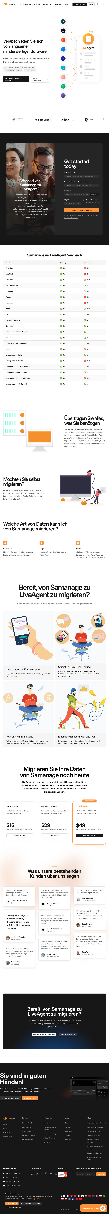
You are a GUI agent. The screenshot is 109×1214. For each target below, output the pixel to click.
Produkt (38, 4)
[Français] (68, 1196)
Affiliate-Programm (49, 1138)
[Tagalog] (73, 1199)
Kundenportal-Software (94, 1153)
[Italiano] (79, 1196)
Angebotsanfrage (27, 1139)
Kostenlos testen (79, 4)
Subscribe (101, 1174)
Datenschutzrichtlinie (71, 218)
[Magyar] (75, 1196)
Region (66, 200)
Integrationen (7, 1136)
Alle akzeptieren (11, 1203)
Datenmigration (27, 1127)
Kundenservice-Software (95, 1127)
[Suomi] (64, 1196)
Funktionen (7, 1132)
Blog (66, 1123)
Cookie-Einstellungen (13, 1207)
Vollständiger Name (71, 173)
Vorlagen (68, 1135)
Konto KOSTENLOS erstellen (82, 210)
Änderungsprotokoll (28, 1135)
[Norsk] (97, 1196)
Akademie (68, 1131)
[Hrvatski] (71, 1196)
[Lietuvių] (86, 1196)
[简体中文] (80, 1199)
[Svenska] (69, 1199)
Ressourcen (48, 4)
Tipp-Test (68, 1139)
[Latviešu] (89, 1196)
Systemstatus (26, 1131)
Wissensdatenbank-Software (96, 1123)
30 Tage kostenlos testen (10, 1098)
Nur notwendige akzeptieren (31, 1203)
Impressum (47, 1142)
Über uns (46, 1123)
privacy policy (35, 1199)
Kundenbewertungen (50, 1134)
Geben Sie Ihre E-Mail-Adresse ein (75, 182)
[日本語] (82, 1196)
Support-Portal (27, 1123)
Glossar (67, 1127)
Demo (91, 4)
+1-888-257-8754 (13, 1178)
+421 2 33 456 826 (13, 1174)
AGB (91, 215)
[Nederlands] (93, 1196)
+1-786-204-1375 (12, 1182)
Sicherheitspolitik (66, 1209)
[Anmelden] (97, 4)
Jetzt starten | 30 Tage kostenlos (12, 79)
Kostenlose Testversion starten (44, 1034)
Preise (5, 1128)
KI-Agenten (26, 4)
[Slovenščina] (66, 1199)
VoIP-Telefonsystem (93, 1131)
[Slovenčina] (62, 1199)
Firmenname (68, 191)
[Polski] (100, 1196)
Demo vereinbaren (40, 79)
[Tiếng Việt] (77, 1199)
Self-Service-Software (94, 1135)
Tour (4, 1141)
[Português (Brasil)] (104, 1196)
